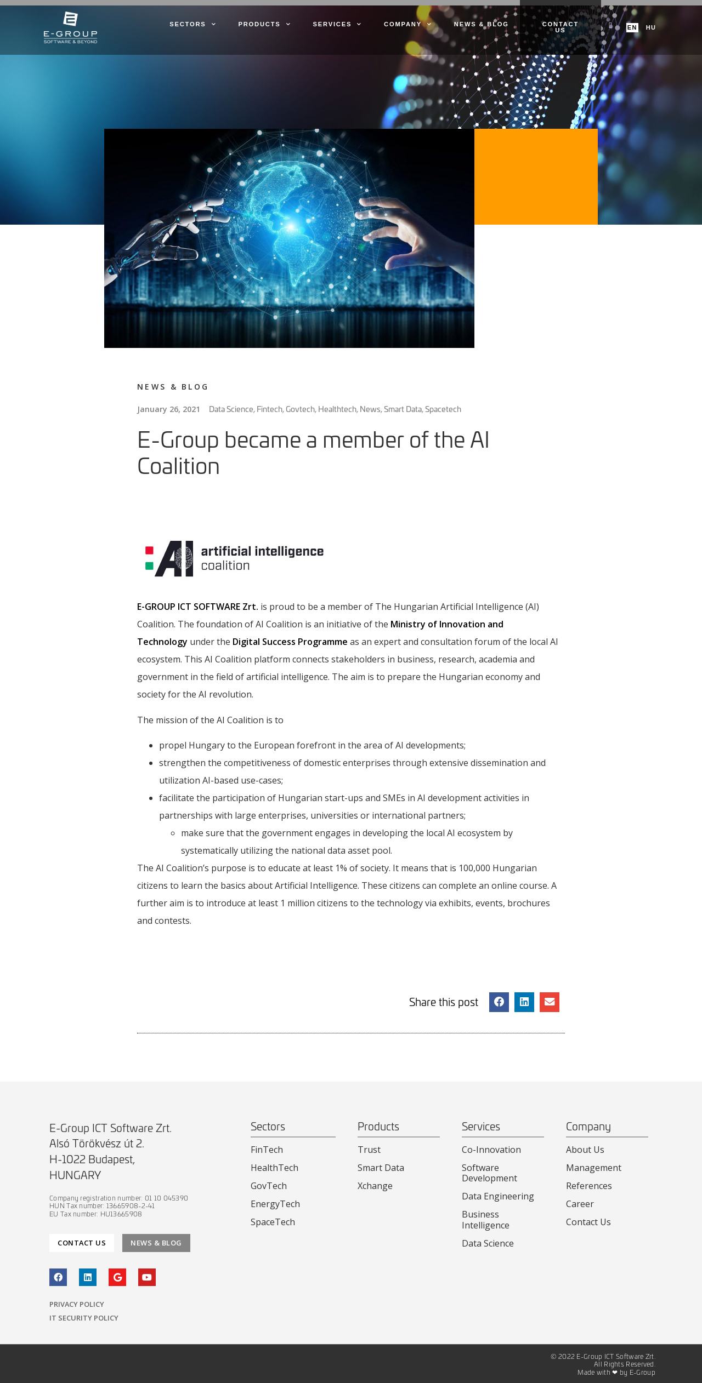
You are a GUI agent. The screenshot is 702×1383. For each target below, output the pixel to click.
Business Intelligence (485, 1219)
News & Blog (481, 24)
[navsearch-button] (610, 24)
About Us (585, 1150)
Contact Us (588, 1222)
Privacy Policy (76, 1304)
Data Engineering (498, 1196)
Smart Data (381, 1168)
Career (580, 1204)
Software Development (489, 1173)
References (589, 1186)
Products (264, 24)
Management (593, 1168)
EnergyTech (275, 1204)
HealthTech (274, 1168)
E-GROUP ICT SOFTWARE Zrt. (197, 607)
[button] (499, 1002)
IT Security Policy (83, 1318)
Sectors (192, 24)
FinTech (267, 1150)
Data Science (488, 1243)
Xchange (375, 1186)
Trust (369, 1150)
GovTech (269, 1186)
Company (408, 24)
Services (337, 24)
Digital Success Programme (290, 642)
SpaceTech (273, 1222)
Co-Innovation (491, 1150)
